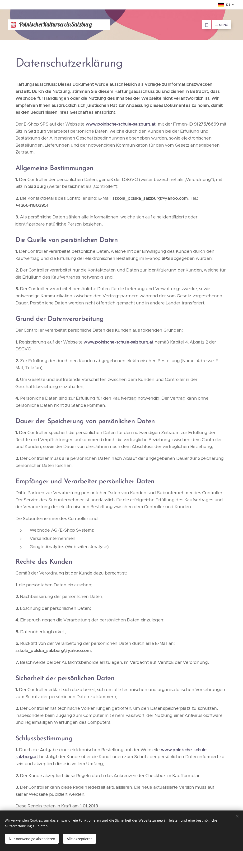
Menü (221, 25)
